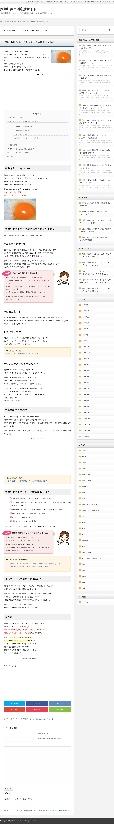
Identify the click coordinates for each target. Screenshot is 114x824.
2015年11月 (86, 353)
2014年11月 (86, 425)
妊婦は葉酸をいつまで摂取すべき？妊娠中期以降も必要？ (27, 481)
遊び (83, 564)
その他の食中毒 (21, 130)
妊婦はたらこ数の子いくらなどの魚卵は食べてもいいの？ (30, 566)
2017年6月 (85, 305)
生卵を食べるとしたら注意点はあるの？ (21, 149)
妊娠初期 (85, 486)
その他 (84, 457)
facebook (95, 2)
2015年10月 (86, 359)
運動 (83, 570)
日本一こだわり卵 (14, 299)
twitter (88, 2)
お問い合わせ (60, 2)
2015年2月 (85, 407)
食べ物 (51, 719)
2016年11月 (86, 317)
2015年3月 (85, 401)
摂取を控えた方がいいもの (91, 510)
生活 (83, 534)
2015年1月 (85, 413)
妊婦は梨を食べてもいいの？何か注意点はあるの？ (54, 810)
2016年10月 (86, 323)
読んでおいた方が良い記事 (91, 558)
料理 (83, 516)
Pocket (34, 658)
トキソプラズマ (21, 134)
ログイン (85, 602)
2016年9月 (85, 329)
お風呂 (84, 450)
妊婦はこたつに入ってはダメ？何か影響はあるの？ (20, 810)
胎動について (86, 552)
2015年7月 (85, 377)
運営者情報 (49, 2)
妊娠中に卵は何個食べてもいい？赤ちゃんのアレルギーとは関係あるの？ (35, 564)
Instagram (81, 2)
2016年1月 (85, 341)
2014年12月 (86, 419)
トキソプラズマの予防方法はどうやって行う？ (23, 353)
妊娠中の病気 (86, 474)
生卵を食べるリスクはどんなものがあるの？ (22, 121)
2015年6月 (85, 383)
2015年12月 (86, 347)
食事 (83, 582)
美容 (83, 546)
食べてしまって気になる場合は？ (19, 152)
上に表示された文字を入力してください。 (19, 799)
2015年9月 (85, 365)
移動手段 (85, 540)
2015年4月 (85, 395)
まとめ (10, 156)
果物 (83, 528)
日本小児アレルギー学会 (13, 400)
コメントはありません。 (39, 719)
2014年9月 (85, 437)
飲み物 (84, 588)
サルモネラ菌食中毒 (23, 127)
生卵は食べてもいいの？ (16, 117)
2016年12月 (86, 311)
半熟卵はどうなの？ (14, 145)
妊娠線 (84, 492)
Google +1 (105, 2)
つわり (84, 462)
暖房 (83, 522)
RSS (112, 2)
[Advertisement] (37, 91)
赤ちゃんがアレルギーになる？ (27, 138)
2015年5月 (85, 389)
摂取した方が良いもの (90, 504)
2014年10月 (86, 431)
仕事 (83, 468)
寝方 (83, 498)
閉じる (39, 114)
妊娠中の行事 (86, 480)
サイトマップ (71, 2)
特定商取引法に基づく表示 (35, 2)
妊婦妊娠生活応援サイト (18, 9)
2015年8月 (85, 371)
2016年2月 (85, 335)
